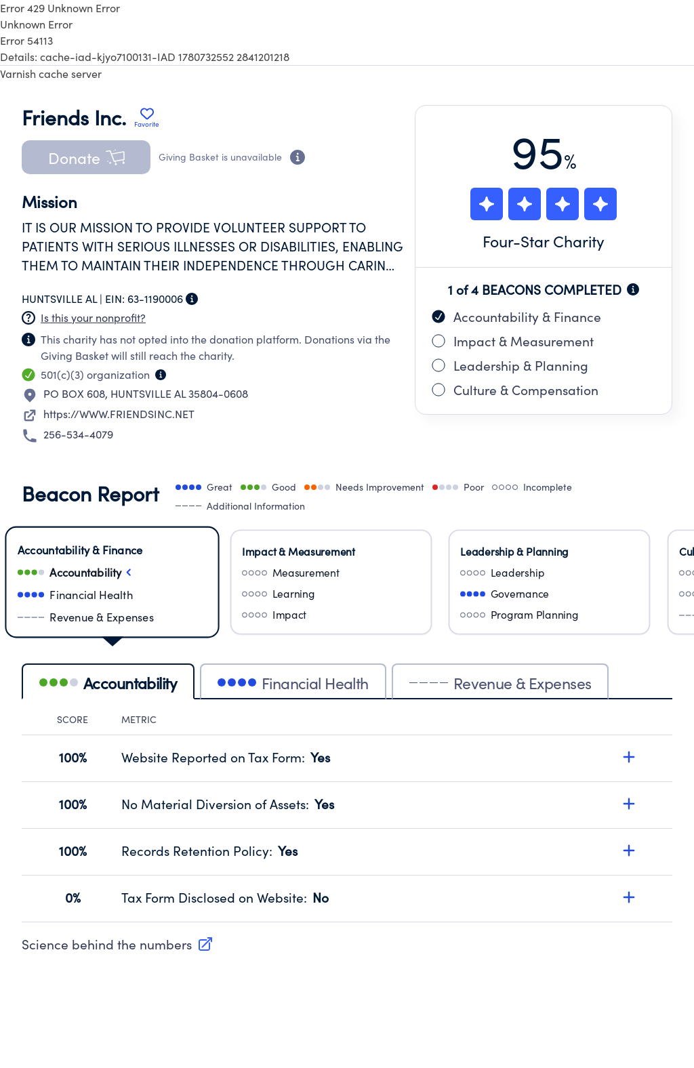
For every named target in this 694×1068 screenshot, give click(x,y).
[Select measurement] (331, 572)
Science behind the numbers (117, 944)
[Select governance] (549, 593)
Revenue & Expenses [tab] (500, 682)
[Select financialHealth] (112, 594)
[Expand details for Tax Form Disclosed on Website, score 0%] (629, 897)
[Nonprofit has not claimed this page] (28, 318)
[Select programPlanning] (549, 614)
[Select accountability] (112, 572)
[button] (86, 157)
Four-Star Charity (544, 241)
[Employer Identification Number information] (192, 299)
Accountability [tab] (108, 682)
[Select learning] (331, 593)
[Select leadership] (549, 572)
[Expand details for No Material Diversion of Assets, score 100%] (629, 804)
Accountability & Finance (516, 316)
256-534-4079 (78, 434)
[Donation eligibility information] (297, 157)
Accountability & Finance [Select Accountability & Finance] (80, 549)
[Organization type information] (160, 374)
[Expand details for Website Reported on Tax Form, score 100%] (629, 757)
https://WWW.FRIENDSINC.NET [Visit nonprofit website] (119, 414)
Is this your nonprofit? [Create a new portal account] (93, 317)
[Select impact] (331, 614)
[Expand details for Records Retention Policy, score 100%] (629, 850)
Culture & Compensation (515, 390)
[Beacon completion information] (633, 289)
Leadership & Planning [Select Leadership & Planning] (514, 551)
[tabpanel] (347, 817)
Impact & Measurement (513, 341)
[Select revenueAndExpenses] (112, 617)
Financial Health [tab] (293, 682)
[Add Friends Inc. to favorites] (146, 117)
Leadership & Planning (510, 365)
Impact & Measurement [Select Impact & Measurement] (298, 551)
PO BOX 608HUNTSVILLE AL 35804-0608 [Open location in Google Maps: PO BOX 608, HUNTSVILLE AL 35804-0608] (145, 393)
